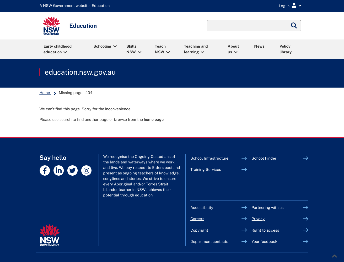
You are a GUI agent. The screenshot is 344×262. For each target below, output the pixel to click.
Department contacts (209, 241)
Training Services (216, 169)
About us (233, 49)
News (259, 46)
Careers (197, 219)
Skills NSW (131, 49)
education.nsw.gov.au (80, 72)
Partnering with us (268, 207)
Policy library (286, 49)
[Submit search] (294, 25)
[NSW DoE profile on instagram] (86, 170)
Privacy (258, 219)
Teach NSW (160, 49)
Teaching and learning (196, 49)
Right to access (265, 230)
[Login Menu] (289, 5)
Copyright (199, 230)
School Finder (264, 158)
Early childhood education (57, 49)
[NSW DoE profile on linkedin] (58, 170)
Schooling (102, 46)
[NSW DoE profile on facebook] (44, 170)
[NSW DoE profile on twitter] (72, 170)
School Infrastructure (216, 158)
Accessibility (201, 207)
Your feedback (264, 241)
